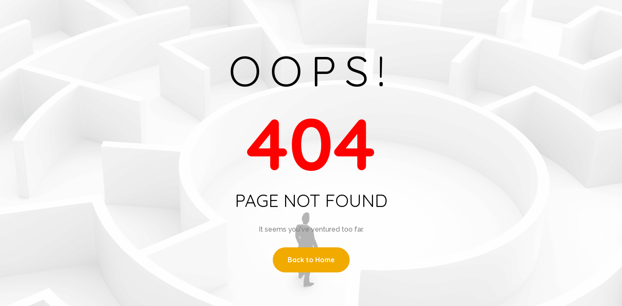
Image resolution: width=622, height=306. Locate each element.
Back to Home (311, 259)
